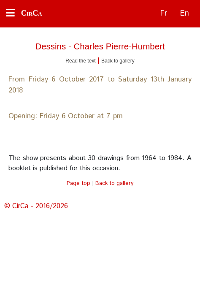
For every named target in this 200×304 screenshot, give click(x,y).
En (184, 13)
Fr (163, 13)
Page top (78, 183)
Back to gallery (118, 61)
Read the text (80, 61)
